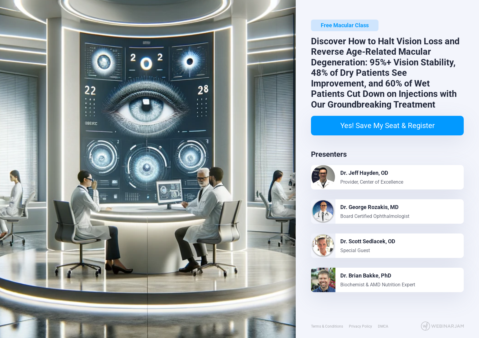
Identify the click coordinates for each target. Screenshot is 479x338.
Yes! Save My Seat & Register (387, 125)
